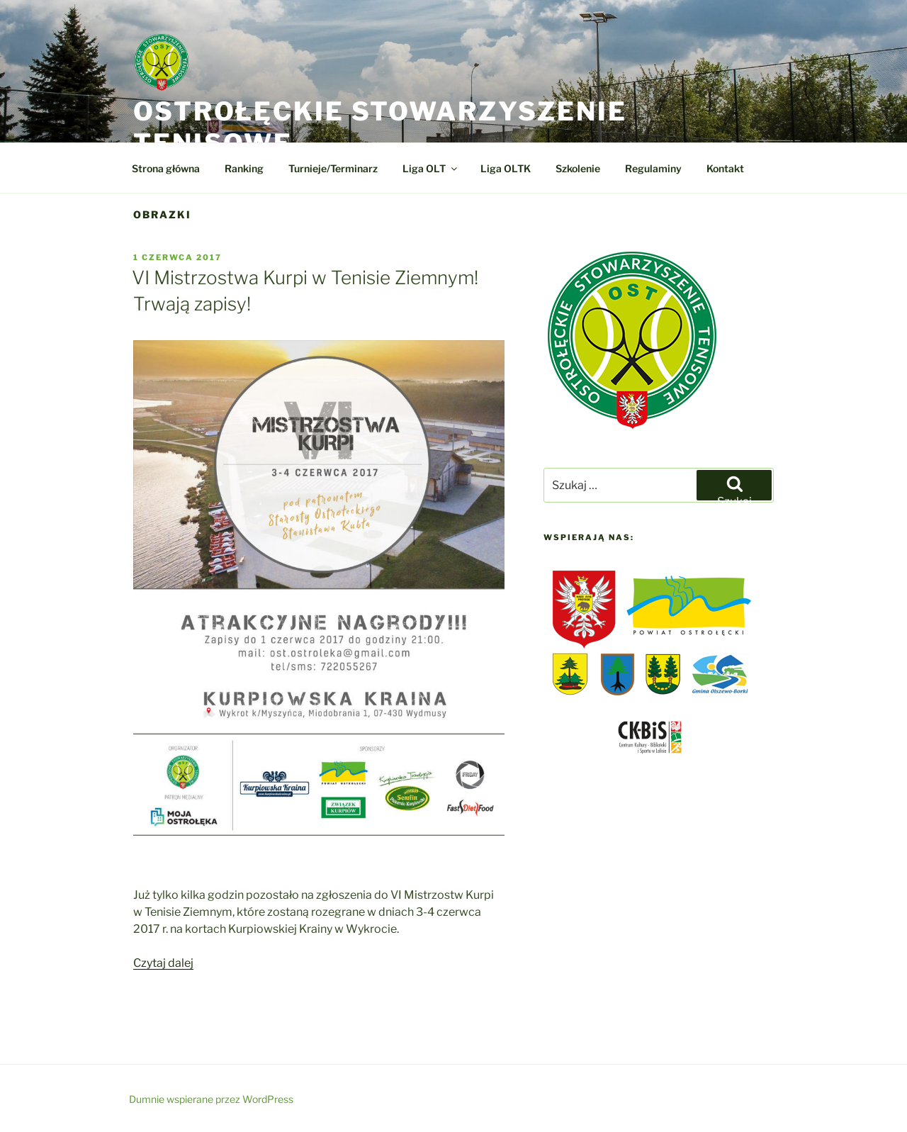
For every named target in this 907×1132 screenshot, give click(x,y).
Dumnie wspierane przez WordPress (211, 1099)
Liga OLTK (505, 168)
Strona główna (166, 168)
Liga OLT (430, 168)
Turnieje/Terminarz (333, 168)
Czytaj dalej (163, 963)
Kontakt (725, 168)
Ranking (244, 168)
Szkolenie (578, 168)
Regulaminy (653, 168)
